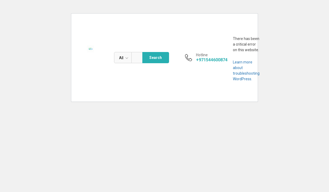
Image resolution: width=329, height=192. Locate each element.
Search (155, 57)
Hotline (202, 55)
